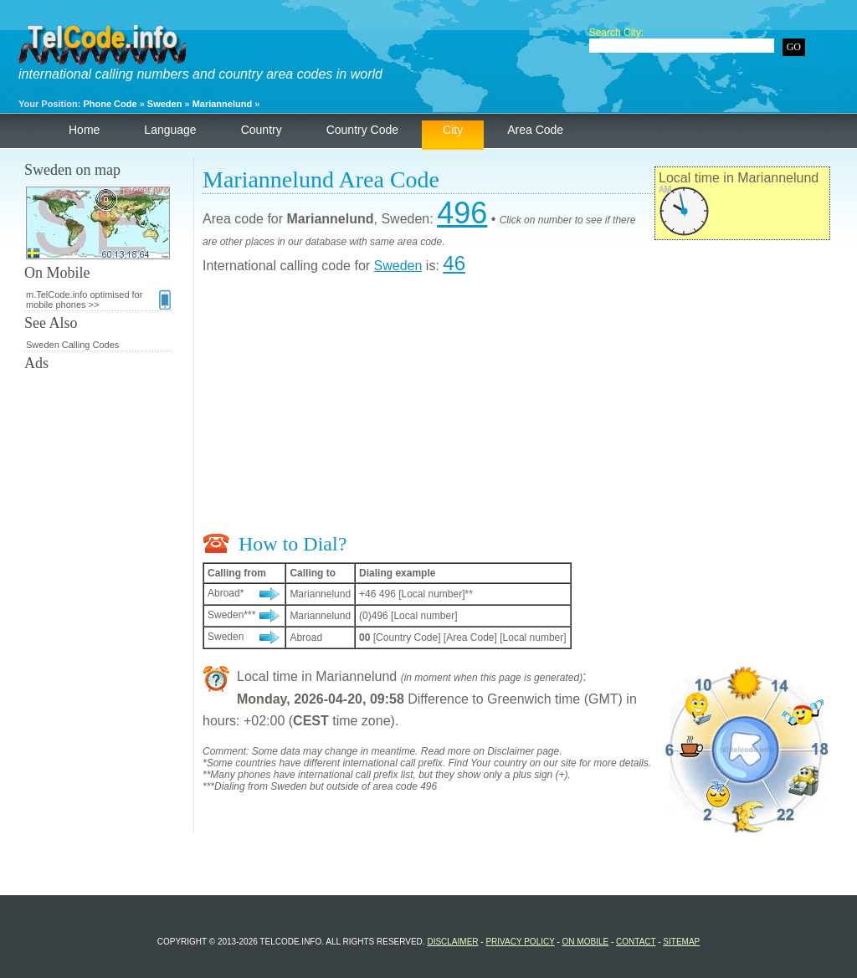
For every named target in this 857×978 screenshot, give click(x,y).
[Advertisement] (516, 407)
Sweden (164, 104)
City (453, 129)
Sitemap (681, 941)
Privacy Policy (519, 941)
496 (462, 213)
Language (170, 129)
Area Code (535, 129)
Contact (635, 941)
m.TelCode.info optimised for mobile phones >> (98, 299)
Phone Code (109, 104)
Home (84, 129)
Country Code (362, 129)
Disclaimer (452, 941)
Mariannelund (222, 104)
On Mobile (585, 941)
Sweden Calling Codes (72, 345)
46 (454, 263)
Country (261, 129)
